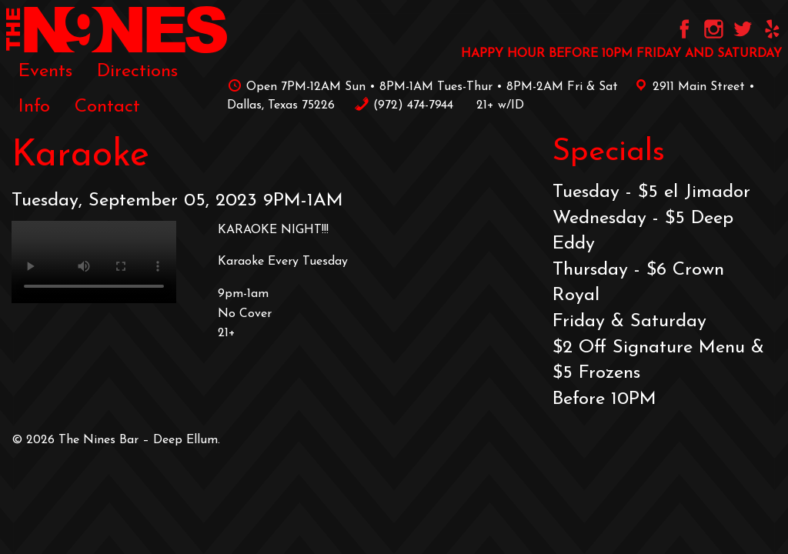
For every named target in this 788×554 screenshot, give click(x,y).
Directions (137, 71)
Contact (107, 107)
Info (34, 107)
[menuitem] (45, 70)
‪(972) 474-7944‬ (403, 105)
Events (45, 71)
